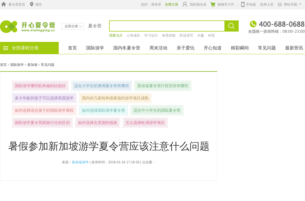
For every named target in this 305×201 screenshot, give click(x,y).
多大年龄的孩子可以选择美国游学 (44, 98)
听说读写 (186, 35)
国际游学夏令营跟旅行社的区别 (42, 122)
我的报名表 (194, 4)
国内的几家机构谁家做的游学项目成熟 (115, 98)
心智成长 (133, 35)
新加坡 (32, 65)
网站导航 (288, 4)
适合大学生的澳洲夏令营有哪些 (101, 85)
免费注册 (171, 4)
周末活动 (158, 48)
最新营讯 (294, 48)
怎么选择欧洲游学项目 (145, 122)
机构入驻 (267, 4)
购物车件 (222, 4)
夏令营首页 (12, 4)
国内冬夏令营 (126, 48)
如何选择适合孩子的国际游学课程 (44, 110)
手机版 (248, 4)
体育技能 (168, 35)
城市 (35, 4)
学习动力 (151, 35)
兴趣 (200, 35)
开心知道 (213, 48)
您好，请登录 (151, 4)
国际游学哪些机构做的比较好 (40, 85)
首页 (72, 48)
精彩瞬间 (240, 48)
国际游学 (95, 48)
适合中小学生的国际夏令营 (156, 110)
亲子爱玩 (185, 48)
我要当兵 (116, 35)
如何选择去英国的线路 (97, 122)
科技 (211, 35)
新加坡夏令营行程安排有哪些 (162, 85)
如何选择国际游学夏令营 (103, 110)
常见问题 (267, 48)
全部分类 (73, 26)
